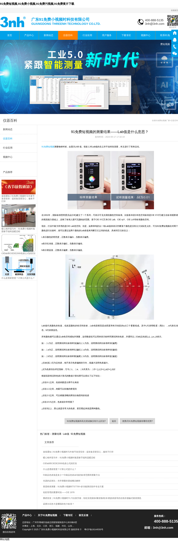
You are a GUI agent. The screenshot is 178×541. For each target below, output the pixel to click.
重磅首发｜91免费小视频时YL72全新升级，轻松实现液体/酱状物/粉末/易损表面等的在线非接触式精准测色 (92, 498)
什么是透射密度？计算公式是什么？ (59, 469)
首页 (9, 35)
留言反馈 (83, 515)
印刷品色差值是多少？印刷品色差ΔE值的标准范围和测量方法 (71, 475)
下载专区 (126, 35)
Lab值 (66, 434)
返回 (114, 421)
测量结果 (56, 434)
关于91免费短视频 (47, 515)
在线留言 (174, 10)
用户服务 (107, 35)
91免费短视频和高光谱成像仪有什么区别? (86, 421)
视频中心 (145, 35)
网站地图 (4, 539)
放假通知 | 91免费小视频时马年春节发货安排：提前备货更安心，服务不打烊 (78, 452)
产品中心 (29, 35)
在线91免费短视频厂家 (161, 120)
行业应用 (87, 35)
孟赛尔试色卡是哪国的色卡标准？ (58, 504)
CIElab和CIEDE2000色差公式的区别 (60, 463)
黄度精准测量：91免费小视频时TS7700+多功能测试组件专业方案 (73, 486)
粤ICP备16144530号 (93, 529)
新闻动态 (48, 35)
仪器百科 (68, 35)
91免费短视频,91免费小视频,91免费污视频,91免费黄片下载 (37, 3)
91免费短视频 (48, 146)
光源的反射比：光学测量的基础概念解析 (61, 481)
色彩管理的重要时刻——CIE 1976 (58, 492)
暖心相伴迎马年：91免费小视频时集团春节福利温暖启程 (69, 457)
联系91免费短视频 (165, 37)
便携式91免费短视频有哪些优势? (137, 421)
